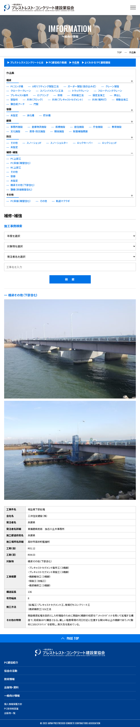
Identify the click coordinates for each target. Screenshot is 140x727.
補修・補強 (11, 152)
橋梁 (8, 80)
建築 (8, 120)
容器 (8, 109)
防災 (8, 136)
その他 (10, 194)
